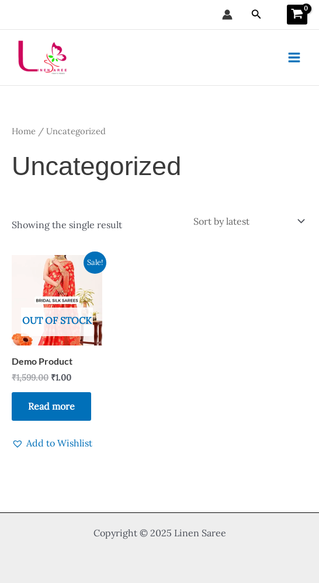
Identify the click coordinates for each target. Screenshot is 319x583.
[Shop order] (248, 221)
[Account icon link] (227, 14)
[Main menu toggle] (294, 57)
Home (24, 131)
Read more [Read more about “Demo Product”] (51, 406)
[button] (256, 14)
